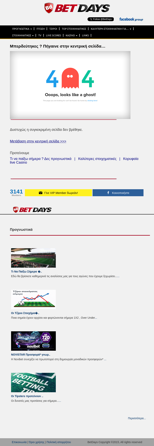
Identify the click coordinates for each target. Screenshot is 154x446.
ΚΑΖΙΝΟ (71, 35)
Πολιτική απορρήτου (59, 442)
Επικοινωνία (19, 442)
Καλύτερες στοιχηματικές (97, 159)
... (118, 276)
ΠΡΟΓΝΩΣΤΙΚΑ (22, 28)
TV (39, 35)
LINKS (85, 35)
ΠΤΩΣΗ (41, 28)
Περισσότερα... (137, 418)
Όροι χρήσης (36, 442)
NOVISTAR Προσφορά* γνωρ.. (30, 354)
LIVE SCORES (53, 35)
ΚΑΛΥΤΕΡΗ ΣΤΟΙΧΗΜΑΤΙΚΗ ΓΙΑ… (111, 28)
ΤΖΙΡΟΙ (53, 28)
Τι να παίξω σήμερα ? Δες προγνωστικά (40, 159)
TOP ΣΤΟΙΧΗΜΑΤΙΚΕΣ (74, 28)
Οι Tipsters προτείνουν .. (27, 396)
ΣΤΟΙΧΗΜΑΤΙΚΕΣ (23, 35)
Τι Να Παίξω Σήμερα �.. (26, 271)
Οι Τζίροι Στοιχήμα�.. (25, 313)
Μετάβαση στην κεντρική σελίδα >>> (38, 141)
